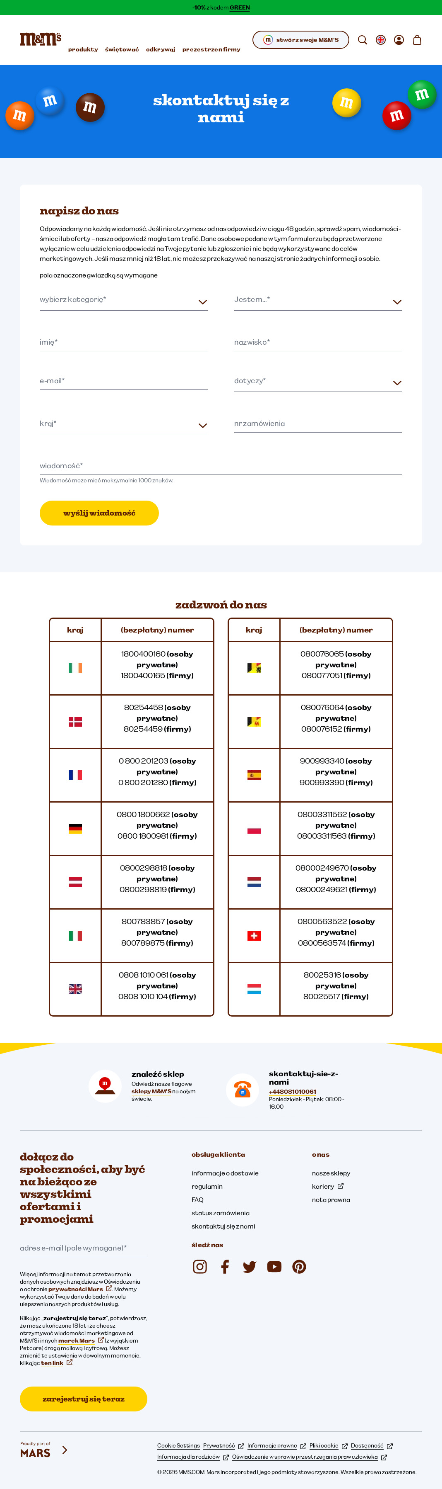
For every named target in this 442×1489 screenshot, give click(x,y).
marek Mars (81, 1340)
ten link (56, 1363)
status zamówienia (221, 1213)
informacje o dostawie (225, 1173)
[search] (362, 40)
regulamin (207, 1186)
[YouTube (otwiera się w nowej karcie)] (274, 1266)
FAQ (198, 1199)
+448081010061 (292, 1091)
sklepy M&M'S (151, 1091)
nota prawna (331, 1199)
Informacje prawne (276, 1445)
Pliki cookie (329, 1445)
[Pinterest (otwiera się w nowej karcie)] (299, 1266)
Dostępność (372, 1445)
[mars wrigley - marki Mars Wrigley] (45, 1450)
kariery (328, 1186)
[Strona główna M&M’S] (40, 40)
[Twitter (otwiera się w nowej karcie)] (249, 1266)
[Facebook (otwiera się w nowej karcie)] (224, 1266)
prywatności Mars (80, 1289)
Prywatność (223, 1445)
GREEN (240, 7)
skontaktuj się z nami (223, 1226)
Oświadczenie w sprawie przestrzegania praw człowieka (309, 1456)
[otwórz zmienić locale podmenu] (380, 40)
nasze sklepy (331, 1173)
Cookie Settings (178, 1445)
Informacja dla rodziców (193, 1456)
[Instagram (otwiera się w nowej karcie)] (199, 1266)
